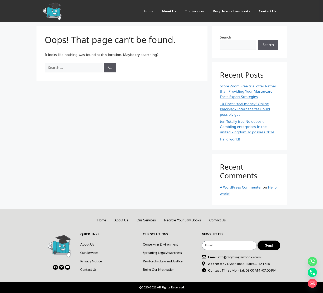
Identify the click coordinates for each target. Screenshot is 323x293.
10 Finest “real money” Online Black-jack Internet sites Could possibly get (245, 109)
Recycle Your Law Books (231, 11)
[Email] (312, 283)
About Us (169, 11)
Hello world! (230, 139)
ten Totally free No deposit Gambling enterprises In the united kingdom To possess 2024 (247, 126)
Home (148, 11)
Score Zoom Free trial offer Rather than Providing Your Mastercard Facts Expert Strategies (248, 91)
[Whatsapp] (312, 261)
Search (225, 37)
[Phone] (312, 272)
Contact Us (267, 11)
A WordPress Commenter (241, 187)
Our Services (195, 11)
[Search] (110, 68)
